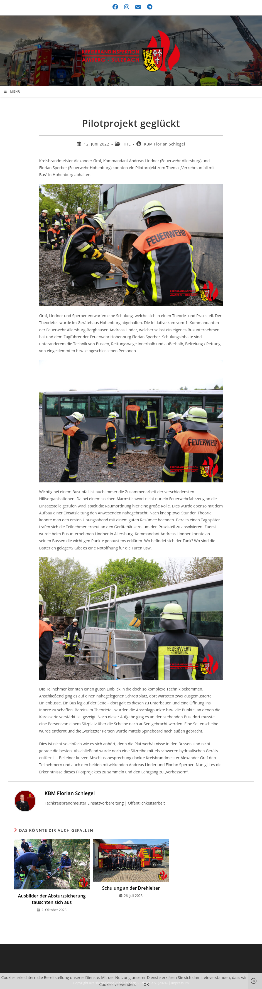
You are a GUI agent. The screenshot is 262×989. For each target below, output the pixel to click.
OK (146, 984)
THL (127, 144)
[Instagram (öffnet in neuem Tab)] (127, 7)
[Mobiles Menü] (12, 91)
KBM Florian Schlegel (164, 144)
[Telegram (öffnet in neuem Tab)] (148, 7)
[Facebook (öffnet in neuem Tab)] (115, 7)
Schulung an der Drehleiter (131, 888)
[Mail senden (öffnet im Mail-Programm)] (138, 7)
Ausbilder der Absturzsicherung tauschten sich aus (52, 899)
